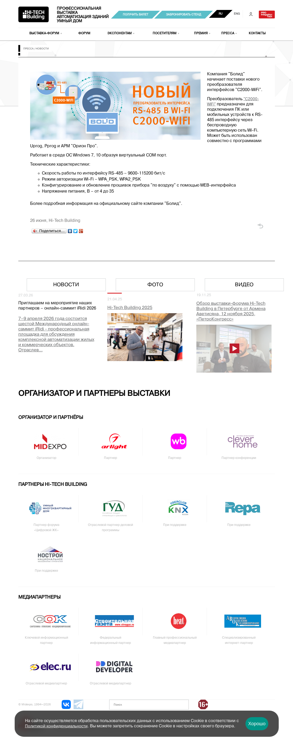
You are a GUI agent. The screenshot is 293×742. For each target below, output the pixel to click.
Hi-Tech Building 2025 (129, 308)
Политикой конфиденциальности (56, 726)
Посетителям (164, 33)
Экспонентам (119, 33)
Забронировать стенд (183, 14)
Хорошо (257, 723)
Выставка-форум (44, 33)
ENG (237, 14)
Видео (244, 285)
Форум (84, 33)
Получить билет (135, 14)
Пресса (227, 33)
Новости (66, 285)
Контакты (257, 33)
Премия (201, 33)
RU (221, 14)
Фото (155, 285)
